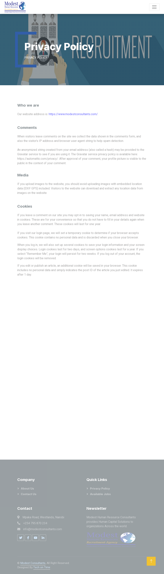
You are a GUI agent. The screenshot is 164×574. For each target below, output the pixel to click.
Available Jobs (100, 494)
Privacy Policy (100, 488)
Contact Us (28, 494)
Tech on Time (41, 567)
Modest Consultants (32, 563)
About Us (27, 488)
